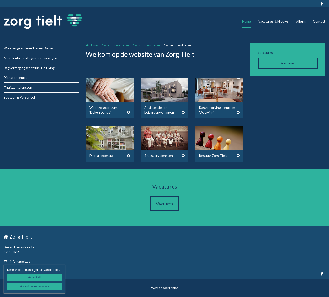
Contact (319, 21)
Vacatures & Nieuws (273, 21)
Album (301, 21)
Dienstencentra (15, 78)
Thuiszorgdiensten (18, 87)
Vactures (288, 63)
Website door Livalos (164, 288)
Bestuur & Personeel (19, 97)
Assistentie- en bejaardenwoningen (30, 58)
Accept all (34, 277)
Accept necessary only (34, 286)
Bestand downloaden (115, 45)
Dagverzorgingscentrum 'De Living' (29, 68)
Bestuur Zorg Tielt (213, 155)
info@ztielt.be (17, 261)
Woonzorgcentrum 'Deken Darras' (29, 48)
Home (246, 21)
